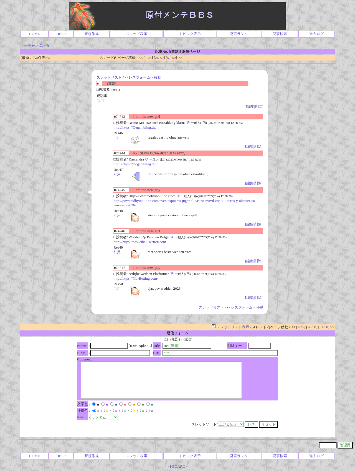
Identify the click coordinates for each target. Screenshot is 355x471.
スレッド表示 (136, 34)
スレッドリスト (109, 77)
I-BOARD (177, 466)
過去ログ (316, 34)
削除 (258, 106)
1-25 (148, 58)
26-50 (159, 58)
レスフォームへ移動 (145, 77)
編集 (250, 106)
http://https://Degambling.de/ (134, 127)
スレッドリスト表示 (230, 327)
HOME (34, 34)
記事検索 (280, 34)
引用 (100, 101)
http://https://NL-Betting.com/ (135, 278)
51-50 (171, 58)
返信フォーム (177, 333)
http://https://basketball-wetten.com (139, 242)
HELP (60, 34)
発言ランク (239, 34)
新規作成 (91, 34)
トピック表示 (190, 34)
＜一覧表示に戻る (35, 45)
